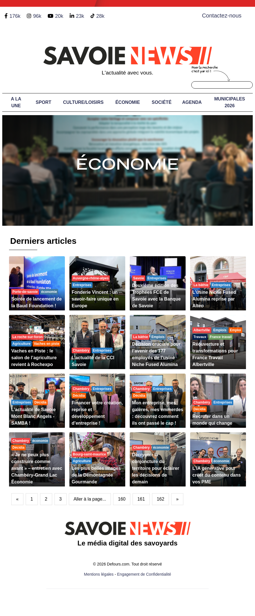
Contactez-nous (221, 15)
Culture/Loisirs (83, 102)
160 (122, 499)
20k (59, 16)
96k (37, 16)
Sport (43, 102)
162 (160, 499)
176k (14, 16)
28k (100, 16)
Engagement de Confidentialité (144, 574)
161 (141, 499)
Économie (127, 102)
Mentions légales (99, 574)
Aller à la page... (90, 499)
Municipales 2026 (229, 102)
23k (80, 16)
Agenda (192, 102)
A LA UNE (16, 102)
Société (162, 102)
